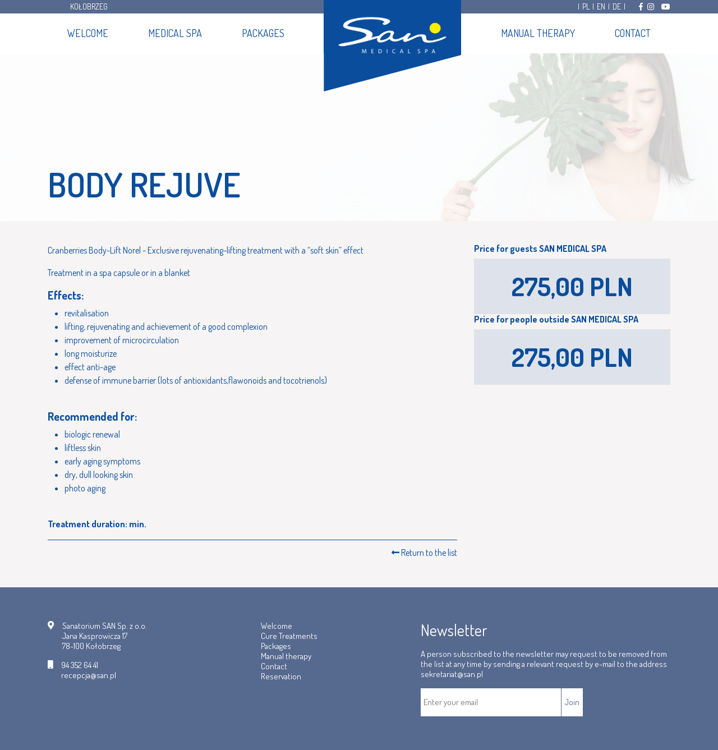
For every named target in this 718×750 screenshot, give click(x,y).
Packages (263, 33)
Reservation (281, 676)
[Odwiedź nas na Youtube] (665, 7)
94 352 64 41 (79, 665)
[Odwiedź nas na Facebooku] (641, 7)
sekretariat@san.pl (452, 674)
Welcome (87, 33)
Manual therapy (538, 33)
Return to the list (424, 552)
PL (586, 7)
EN (601, 7)
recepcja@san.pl (88, 675)
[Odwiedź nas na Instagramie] (650, 7)
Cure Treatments (289, 636)
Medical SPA (175, 33)
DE (617, 7)
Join (572, 702)
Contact (633, 33)
